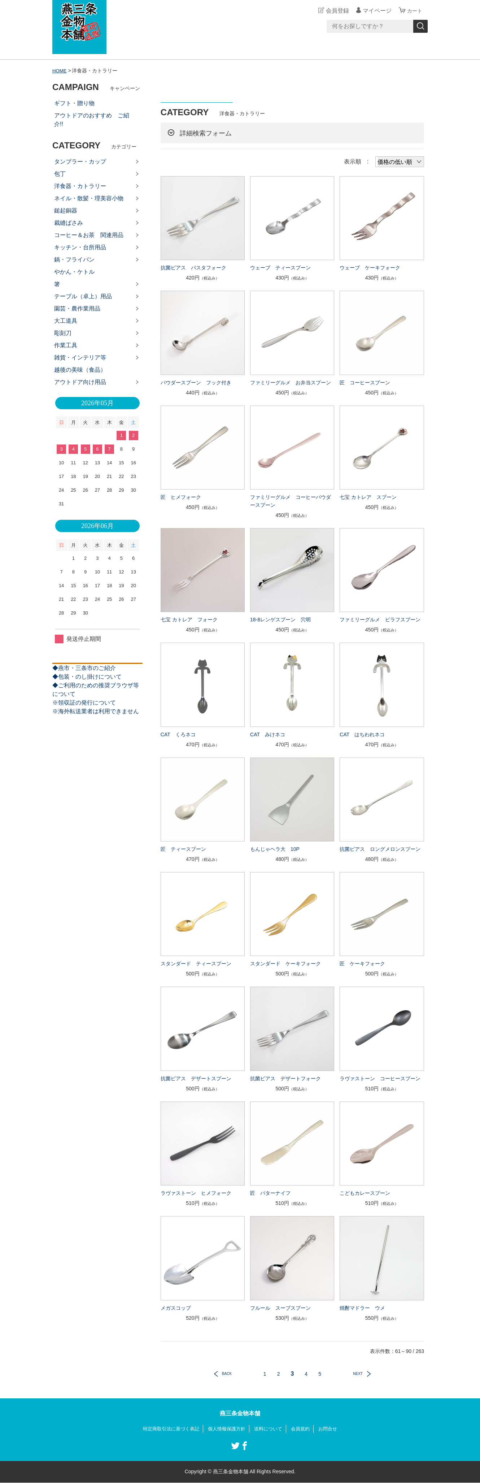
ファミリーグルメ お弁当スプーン (290, 382)
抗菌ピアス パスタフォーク (193, 268)
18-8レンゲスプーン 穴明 (280, 619)
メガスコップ (176, 1308)
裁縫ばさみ (68, 223)
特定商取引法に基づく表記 (167, 1429)
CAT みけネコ (267, 734)
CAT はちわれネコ (362, 734)
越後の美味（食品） (80, 370)
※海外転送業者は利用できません (95, 711)
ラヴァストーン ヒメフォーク (196, 1193)
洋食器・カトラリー (80, 186)
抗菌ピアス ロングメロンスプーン (380, 849)
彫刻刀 (62, 333)
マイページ (375, 11)
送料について (270, 1429)
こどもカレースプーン (365, 1193)
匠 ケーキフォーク (362, 963)
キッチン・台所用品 (80, 247)
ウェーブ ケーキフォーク (370, 268)
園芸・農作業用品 (77, 308)
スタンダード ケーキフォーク (285, 963)
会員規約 (304, 1429)
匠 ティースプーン (183, 849)
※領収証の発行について (84, 703)
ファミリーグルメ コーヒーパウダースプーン (290, 501)
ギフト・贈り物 (74, 103)
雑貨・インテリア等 (80, 357)
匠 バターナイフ (270, 1193)
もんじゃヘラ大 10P (275, 849)
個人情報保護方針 (226, 1429)
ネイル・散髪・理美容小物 (88, 198)
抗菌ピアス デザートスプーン (196, 1078)
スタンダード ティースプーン (196, 963)
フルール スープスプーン (280, 1308)
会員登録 (335, 11)
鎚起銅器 (65, 210)
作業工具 (65, 345)
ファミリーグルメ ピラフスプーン (380, 619)
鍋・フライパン (74, 259)
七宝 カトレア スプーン (368, 497)
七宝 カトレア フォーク (189, 619)
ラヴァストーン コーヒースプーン (380, 1078)
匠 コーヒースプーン (365, 382)
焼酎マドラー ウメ (362, 1308)
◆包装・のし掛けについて (87, 677)
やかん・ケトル (74, 272)
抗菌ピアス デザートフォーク (285, 1078)
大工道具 (65, 321)
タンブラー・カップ (80, 161)
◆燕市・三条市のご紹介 (84, 668)
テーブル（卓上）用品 (83, 296)
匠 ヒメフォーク (181, 497)
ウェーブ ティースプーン (280, 268)
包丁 (60, 174)
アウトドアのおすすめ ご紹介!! (91, 119)
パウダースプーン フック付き (196, 382)
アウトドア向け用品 (80, 382)
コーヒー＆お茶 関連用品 (88, 235)
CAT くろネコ (178, 734)
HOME (59, 70)
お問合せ (333, 1429)
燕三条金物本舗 (240, 1413)
